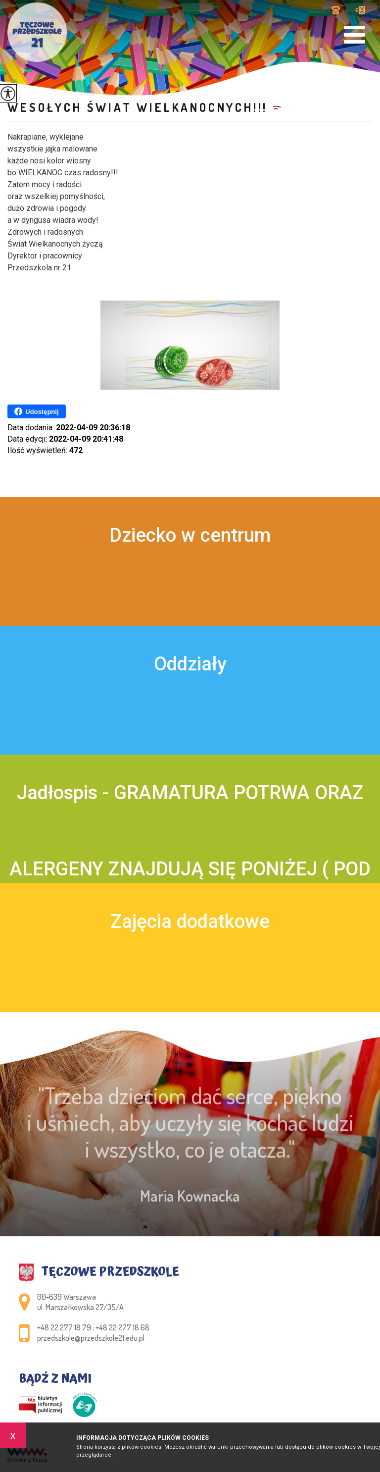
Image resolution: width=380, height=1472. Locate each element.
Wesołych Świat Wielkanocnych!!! (137, 107)
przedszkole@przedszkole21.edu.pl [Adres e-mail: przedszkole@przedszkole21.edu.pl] (90, 1338)
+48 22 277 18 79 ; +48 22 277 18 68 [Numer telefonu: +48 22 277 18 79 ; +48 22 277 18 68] (93, 1327)
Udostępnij (36, 411)
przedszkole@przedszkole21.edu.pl (360, 10)
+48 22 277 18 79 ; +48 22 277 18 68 (336, 10)
